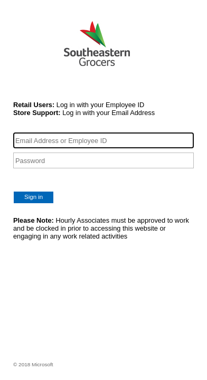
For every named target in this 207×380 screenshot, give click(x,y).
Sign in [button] (33, 197)
